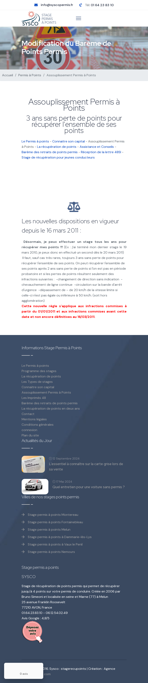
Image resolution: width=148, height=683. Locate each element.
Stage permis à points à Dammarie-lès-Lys (57, 537)
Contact (28, 414)
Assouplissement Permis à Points (46, 392)
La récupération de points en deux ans (51, 408)
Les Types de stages (37, 382)
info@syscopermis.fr (57, 5)
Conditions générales (38, 424)
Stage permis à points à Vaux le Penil (52, 544)
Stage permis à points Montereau (50, 515)
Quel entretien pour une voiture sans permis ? (88, 487)
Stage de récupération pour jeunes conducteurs (58, 157)
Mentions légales (34, 419)
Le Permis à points (35, 141)
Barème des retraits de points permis (50, 152)
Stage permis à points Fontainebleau (52, 522)
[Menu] (78, 18)
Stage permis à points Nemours (48, 552)
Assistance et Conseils (97, 147)
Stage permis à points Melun (46, 529)
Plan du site (30, 435)
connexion (29, 430)
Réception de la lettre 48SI (101, 152)
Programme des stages (39, 371)
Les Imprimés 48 (34, 398)
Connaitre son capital (68, 141)
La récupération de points (56, 147)
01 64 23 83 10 (102, 5)
